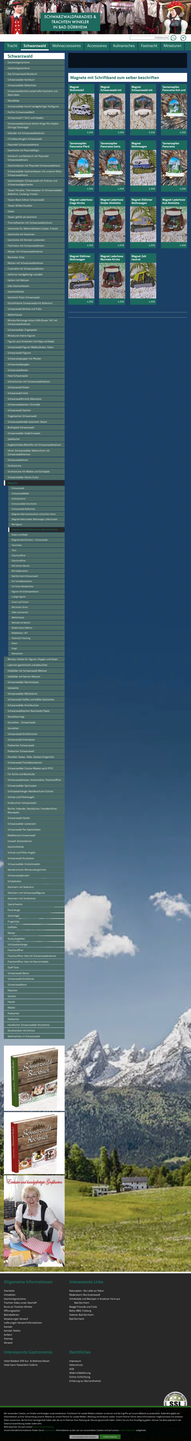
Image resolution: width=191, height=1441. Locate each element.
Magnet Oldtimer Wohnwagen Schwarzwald (80, 258)
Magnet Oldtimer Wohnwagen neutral (141, 201)
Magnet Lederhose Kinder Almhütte (111, 201)
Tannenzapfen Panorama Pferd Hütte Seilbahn (79, 145)
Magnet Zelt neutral (138, 258)
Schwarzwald (20, 56)
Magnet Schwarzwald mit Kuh (142, 88)
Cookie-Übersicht (128, 1430)
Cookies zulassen (110, 1436)
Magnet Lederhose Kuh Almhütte (173, 201)
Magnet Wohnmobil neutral (77, 88)
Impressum (50, 1430)
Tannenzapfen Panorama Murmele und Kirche (170, 145)
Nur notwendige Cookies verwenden (84, 1437)
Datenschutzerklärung (43, 1427)
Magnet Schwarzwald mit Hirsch (111, 88)
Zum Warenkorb (183, 36)
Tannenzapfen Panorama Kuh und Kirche (174, 88)
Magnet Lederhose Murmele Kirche (111, 258)
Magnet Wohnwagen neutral (139, 145)
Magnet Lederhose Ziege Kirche (81, 201)
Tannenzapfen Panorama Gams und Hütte (110, 145)
